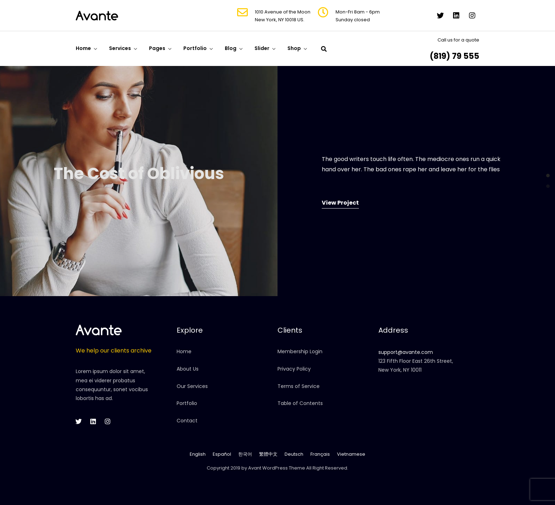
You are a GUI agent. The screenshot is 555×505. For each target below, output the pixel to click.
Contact (187, 420)
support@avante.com (405, 352)
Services (120, 48)
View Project (340, 203)
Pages (157, 48)
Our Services (192, 386)
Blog (230, 48)
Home (83, 48)
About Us (188, 368)
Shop (294, 48)
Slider (261, 48)
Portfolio (195, 48)
